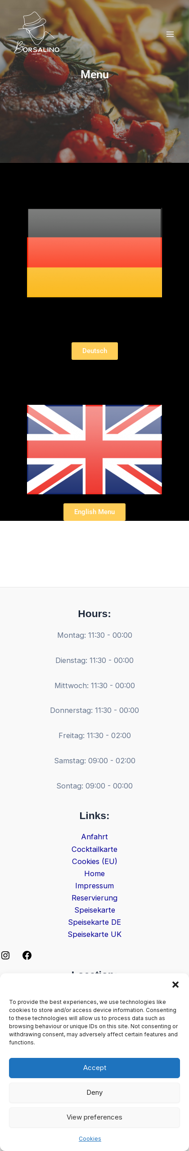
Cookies (90, 1138)
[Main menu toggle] (170, 34)
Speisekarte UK (95, 934)
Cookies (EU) (94, 861)
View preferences (94, 1117)
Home (94, 873)
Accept (94, 1067)
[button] (175, 984)
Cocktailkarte (94, 849)
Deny (94, 1092)
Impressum (94, 885)
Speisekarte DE (94, 922)
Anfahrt (94, 836)
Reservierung (94, 897)
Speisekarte (94, 909)
